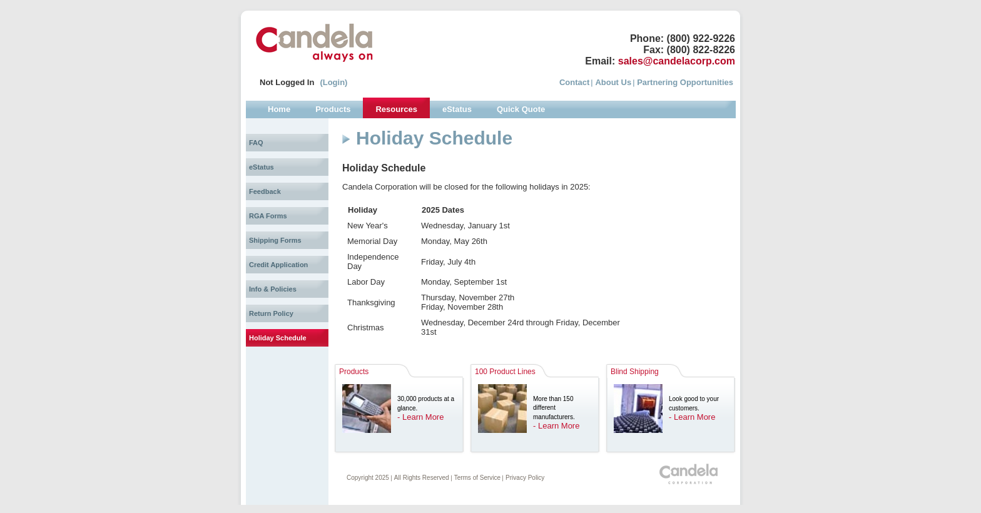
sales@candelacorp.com (676, 61)
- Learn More (420, 417)
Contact (574, 82)
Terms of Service (477, 477)
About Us (613, 82)
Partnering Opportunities (685, 82)
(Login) (333, 82)
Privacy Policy (525, 477)
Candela (314, 42)
